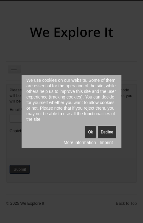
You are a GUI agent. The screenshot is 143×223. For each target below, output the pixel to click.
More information (79, 142)
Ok (90, 132)
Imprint (106, 142)
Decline (107, 132)
